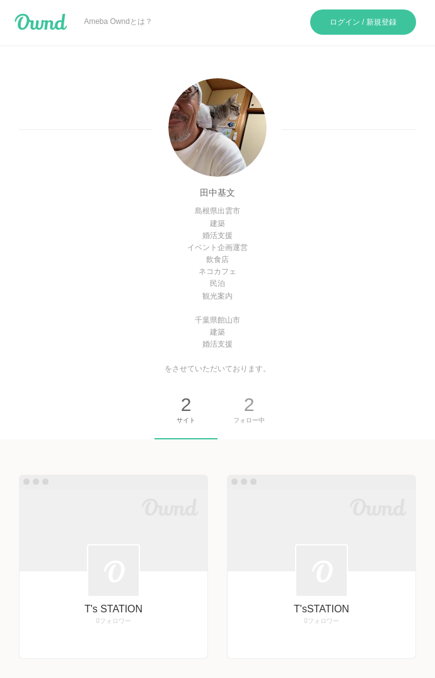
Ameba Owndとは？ (118, 21)
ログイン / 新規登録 (363, 22)
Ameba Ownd (40, 22)
